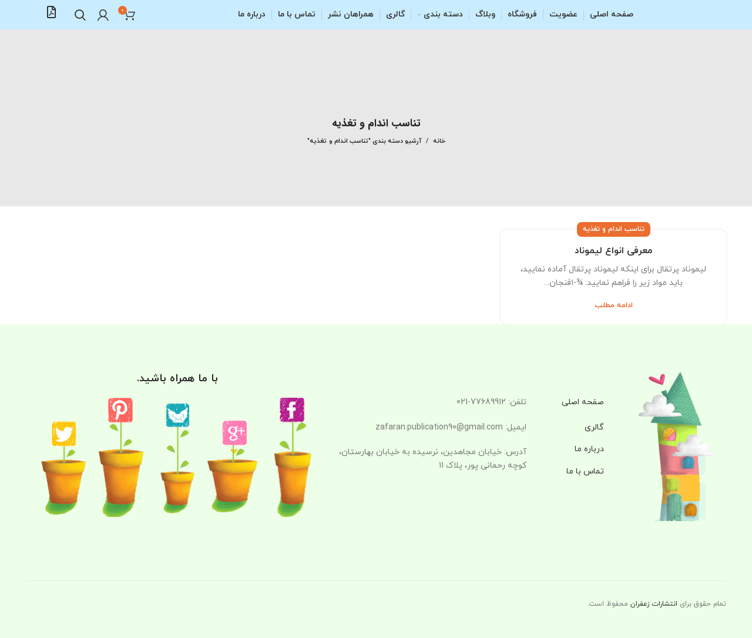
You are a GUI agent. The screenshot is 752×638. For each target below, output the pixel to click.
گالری (594, 427)
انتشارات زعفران (653, 604)
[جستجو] (80, 14)
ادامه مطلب (614, 306)
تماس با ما (585, 471)
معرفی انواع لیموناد (613, 250)
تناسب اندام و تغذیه (613, 229)
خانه (439, 141)
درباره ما (589, 449)
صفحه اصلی (583, 402)
